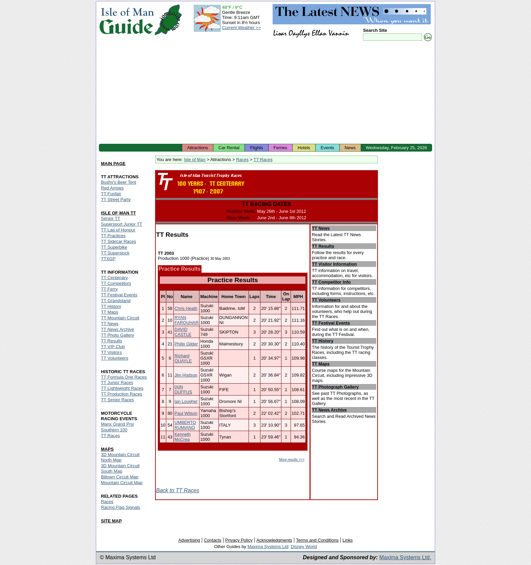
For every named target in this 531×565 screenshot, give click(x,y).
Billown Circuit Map (120, 476)
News (350, 147)
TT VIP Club (113, 346)
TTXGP (108, 258)
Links (347, 540)
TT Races (263, 159)
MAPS (107, 449)
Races (242, 159)
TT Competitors (116, 283)
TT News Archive (117, 329)
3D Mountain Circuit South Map (120, 468)
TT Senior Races (117, 399)
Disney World (304, 546)
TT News (110, 323)
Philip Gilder (186, 343)
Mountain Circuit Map (122, 482)
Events (327, 147)
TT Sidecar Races (118, 241)
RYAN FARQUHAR (186, 320)
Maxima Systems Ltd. (405, 557)
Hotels (304, 147)
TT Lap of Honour (118, 229)
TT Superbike (114, 247)
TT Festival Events (119, 294)
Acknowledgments (274, 540)
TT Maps (109, 312)
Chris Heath (185, 308)
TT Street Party (116, 199)
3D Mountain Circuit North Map (120, 457)
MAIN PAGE (113, 163)
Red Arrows (112, 187)
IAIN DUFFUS (183, 389)
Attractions (197, 147)
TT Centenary (114, 277)
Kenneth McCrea (182, 437)
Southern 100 (114, 429)
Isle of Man (195, 159)
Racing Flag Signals (120, 507)
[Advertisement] (265, 93)
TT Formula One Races (124, 377)
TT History (111, 306)
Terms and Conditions (317, 540)
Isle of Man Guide (126, 19)
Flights (256, 147)
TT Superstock (115, 252)
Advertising (189, 540)
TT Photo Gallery (117, 335)
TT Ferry (109, 289)
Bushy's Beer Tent (118, 182)
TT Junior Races (117, 382)
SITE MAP (111, 520)
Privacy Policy (239, 540)
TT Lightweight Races (122, 388)
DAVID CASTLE (182, 332)
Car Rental (228, 147)
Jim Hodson (185, 375)
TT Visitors (111, 352)
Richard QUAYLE (183, 358)
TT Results (111, 340)
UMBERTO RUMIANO (185, 425)
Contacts (212, 540)
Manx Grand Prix (117, 424)
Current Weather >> (241, 27)
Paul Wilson (185, 413)
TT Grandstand (115, 300)
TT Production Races (121, 394)
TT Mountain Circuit (120, 317)
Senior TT (110, 218)
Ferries (280, 147)
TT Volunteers (114, 358)
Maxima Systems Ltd (268, 546)
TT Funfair (111, 193)
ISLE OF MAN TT (118, 213)
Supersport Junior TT (121, 224)
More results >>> (291, 459)
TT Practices (113, 235)
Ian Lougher (185, 401)
